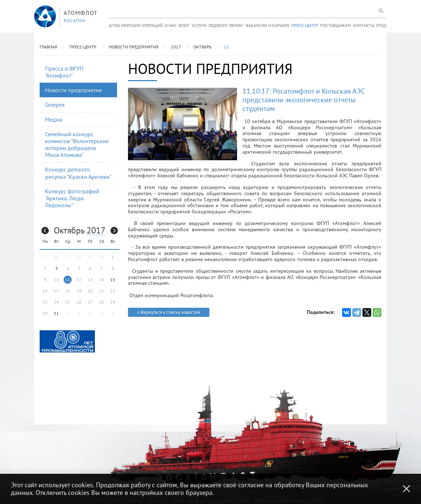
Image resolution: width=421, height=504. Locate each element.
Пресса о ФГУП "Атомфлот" (64, 72)
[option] (67, 341)
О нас (171, 25)
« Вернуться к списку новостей (168, 312)
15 (112, 279)
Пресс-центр (304, 25)
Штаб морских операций (136, 25)
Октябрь (202, 47)
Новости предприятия (134, 47)
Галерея (55, 104)
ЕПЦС (381, 25)
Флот (184, 25)
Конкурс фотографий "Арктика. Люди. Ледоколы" (72, 198)
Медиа (53, 119)
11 (226, 47)
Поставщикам (335, 25)
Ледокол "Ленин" (226, 25)
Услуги (199, 25)
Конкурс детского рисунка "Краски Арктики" (78, 173)
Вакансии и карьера (267, 25)
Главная (48, 47)
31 (56, 313)
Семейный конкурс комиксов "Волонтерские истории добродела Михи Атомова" (77, 144)
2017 (176, 47)
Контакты (363, 25)
